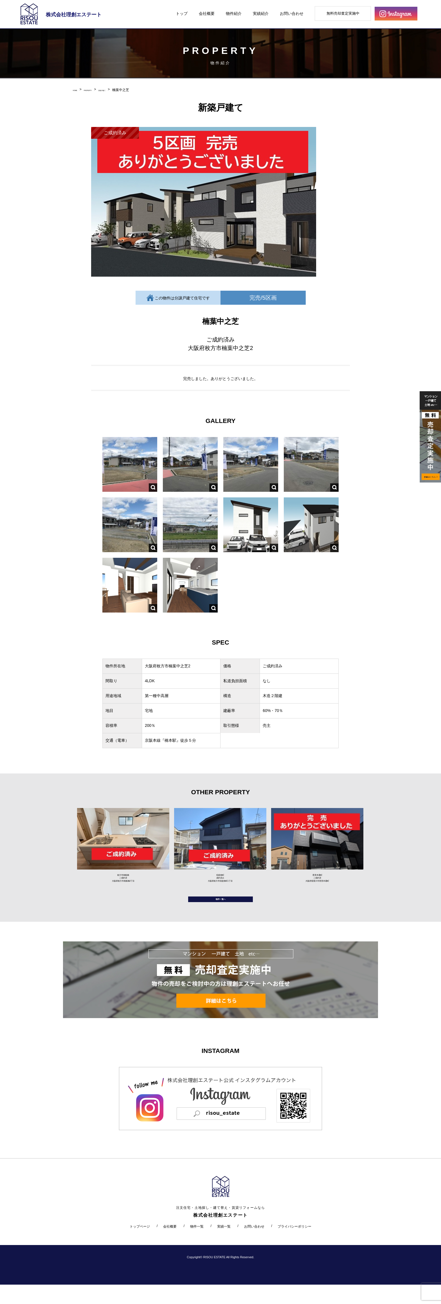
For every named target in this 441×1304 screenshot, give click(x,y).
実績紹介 (261, 13)
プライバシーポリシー (294, 1246)
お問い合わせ (291, 13)
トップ (182, 13)
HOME (78, 90)
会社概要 (207, 13)
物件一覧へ (220, 914)
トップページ (140, 1246)
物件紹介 (234, 13)
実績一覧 (224, 1246)
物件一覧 (197, 1246)
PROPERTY (99, 90)
